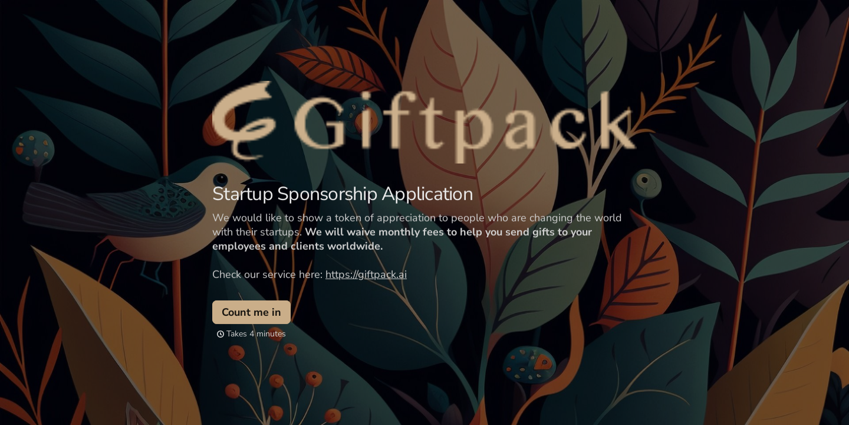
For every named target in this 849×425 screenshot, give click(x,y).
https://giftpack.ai (366, 274)
